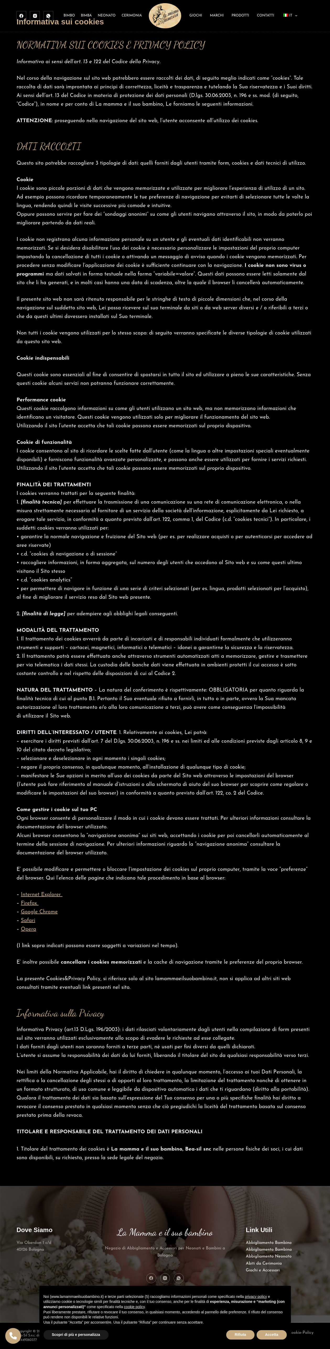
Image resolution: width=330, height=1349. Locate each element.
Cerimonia (132, 15)
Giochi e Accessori (263, 1270)
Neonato (107, 15)
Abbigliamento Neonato (268, 1256)
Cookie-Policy (301, 1333)
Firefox (30, 903)
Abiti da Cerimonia (264, 1263)
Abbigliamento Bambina (269, 1250)
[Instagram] (35, 16)
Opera (28, 929)
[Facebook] (21, 16)
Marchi (217, 15)
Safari (28, 920)
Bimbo (69, 15)
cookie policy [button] (134, 1307)
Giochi (196, 15)
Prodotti (240, 15)
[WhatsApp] (48, 16)
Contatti (265, 15)
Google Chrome (39, 912)
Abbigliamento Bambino (269, 1243)
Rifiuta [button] (240, 1334)
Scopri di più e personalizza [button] (76, 1334)
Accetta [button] (271, 1334)
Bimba (86, 15)
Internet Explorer (42, 894)
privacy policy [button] (256, 1296)
